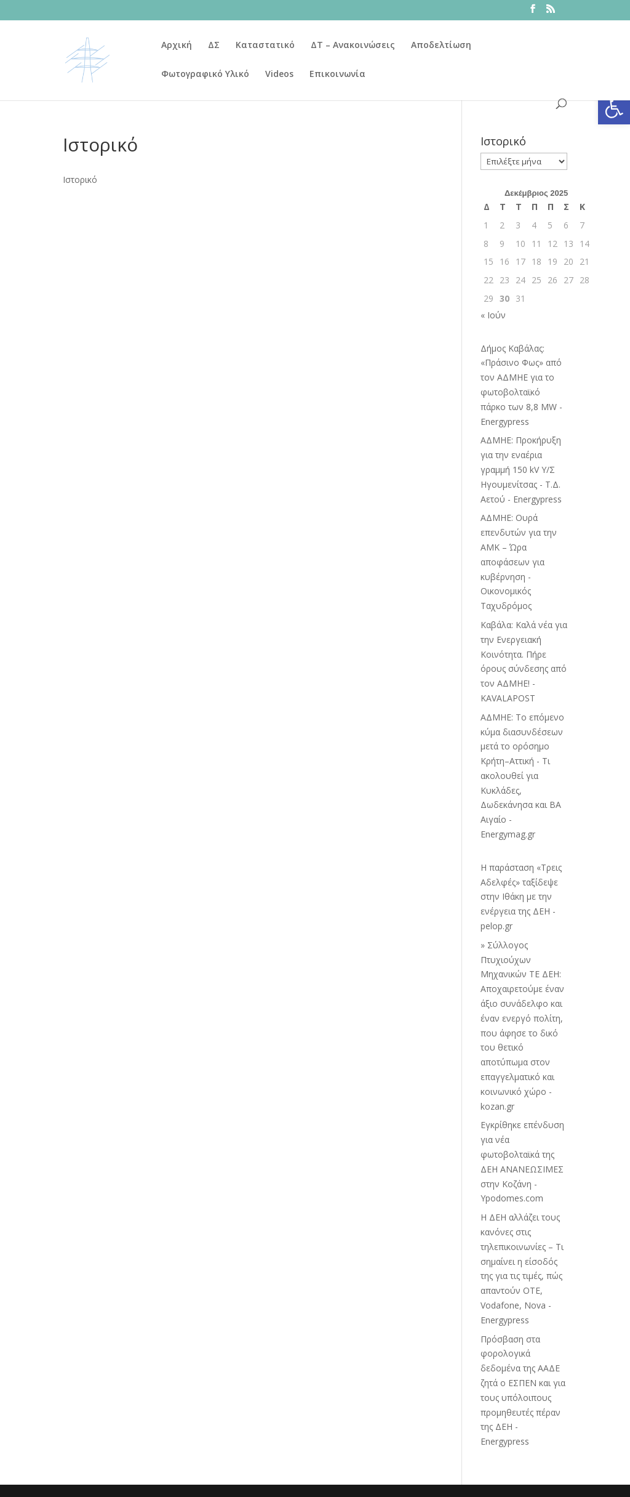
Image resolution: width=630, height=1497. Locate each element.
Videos (279, 74)
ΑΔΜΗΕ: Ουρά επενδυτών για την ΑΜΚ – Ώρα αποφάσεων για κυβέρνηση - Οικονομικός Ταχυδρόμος (518, 561)
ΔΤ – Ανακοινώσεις (353, 45)
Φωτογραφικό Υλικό (205, 74)
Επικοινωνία (337, 74)
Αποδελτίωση (441, 45)
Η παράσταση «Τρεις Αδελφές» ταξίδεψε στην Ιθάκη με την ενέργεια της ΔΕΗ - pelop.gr (521, 896)
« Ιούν (493, 315)
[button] (614, 108)
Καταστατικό (265, 45)
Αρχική (176, 45)
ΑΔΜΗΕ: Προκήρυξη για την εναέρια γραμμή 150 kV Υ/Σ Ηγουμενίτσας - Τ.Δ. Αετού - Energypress (521, 469)
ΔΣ (214, 45)
